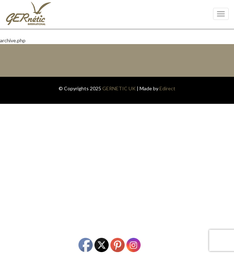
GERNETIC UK (119, 88)
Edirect (167, 88)
